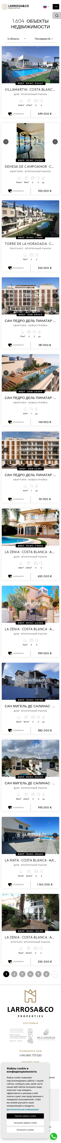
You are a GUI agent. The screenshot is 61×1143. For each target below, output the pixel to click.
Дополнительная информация (23, 1109)
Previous (5, 64)
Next (54, 64)
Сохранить (16, 114)
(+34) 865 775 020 (31, 1055)
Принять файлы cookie (25, 1116)
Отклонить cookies (25, 1129)
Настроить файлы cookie (25, 1122)
